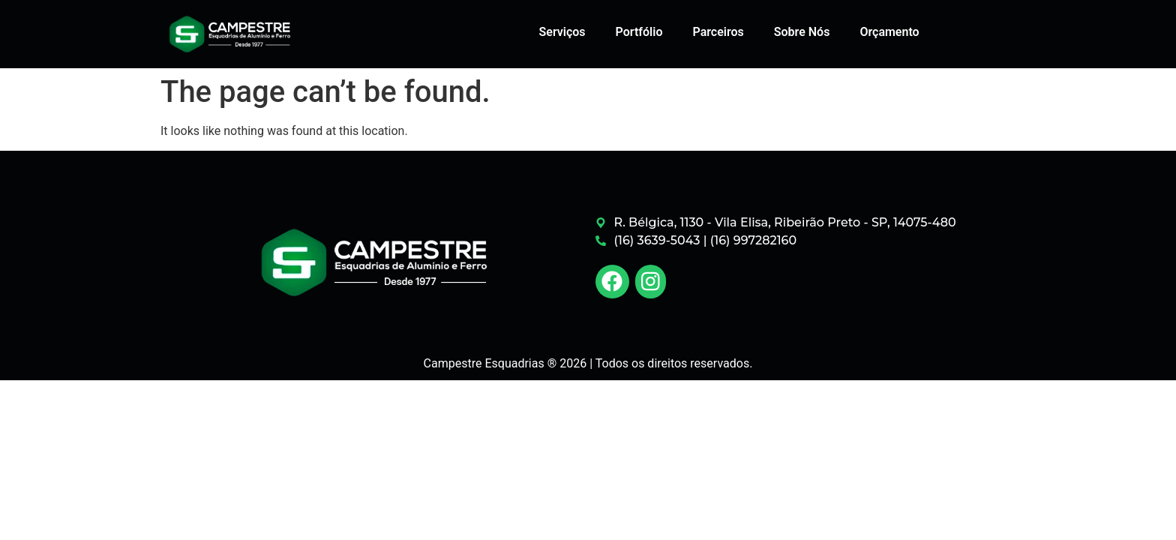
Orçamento (889, 32)
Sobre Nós (802, 32)
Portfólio (639, 32)
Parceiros (717, 32)
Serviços (562, 32)
